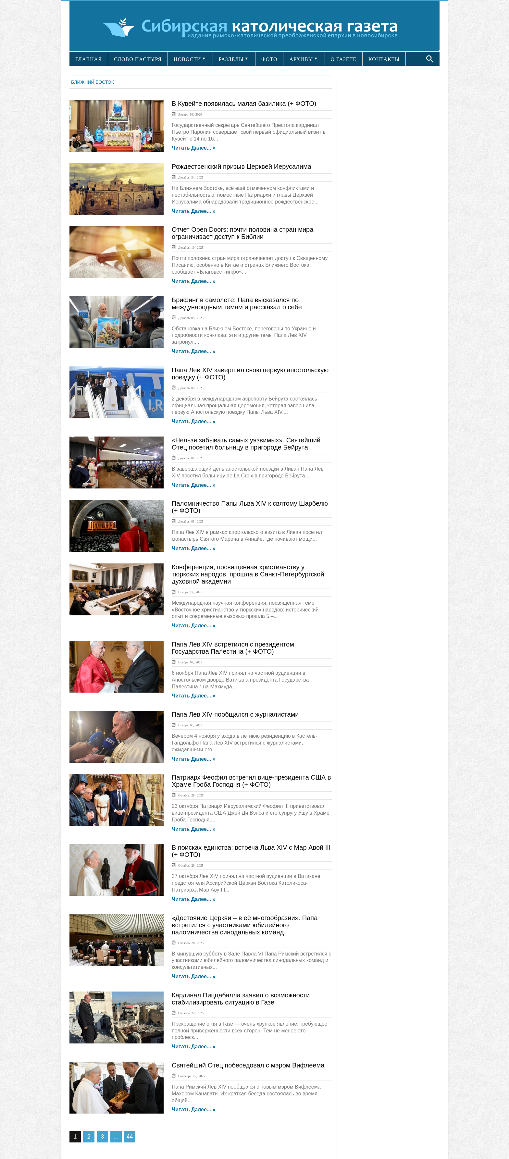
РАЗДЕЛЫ (231, 59)
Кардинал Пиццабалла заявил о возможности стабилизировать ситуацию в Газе (241, 999)
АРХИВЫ (301, 59)
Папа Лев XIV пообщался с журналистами (235, 714)
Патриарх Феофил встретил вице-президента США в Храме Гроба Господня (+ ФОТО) (251, 781)
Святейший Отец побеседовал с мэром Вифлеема (248, 1065)
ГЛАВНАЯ (88, 59)
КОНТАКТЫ (384, 59)
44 (130, 1136)
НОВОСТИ (187, 59)
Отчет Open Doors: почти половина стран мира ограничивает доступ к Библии (242, 233)
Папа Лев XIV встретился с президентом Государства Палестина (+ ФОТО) (233, 648)
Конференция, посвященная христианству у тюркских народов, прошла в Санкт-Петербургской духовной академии (248, 574)
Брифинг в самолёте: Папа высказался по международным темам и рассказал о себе (237, 303)
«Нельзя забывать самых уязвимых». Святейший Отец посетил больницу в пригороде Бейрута (246, 444)
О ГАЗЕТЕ (344, 59)
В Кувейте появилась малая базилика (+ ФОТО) (244, 103)
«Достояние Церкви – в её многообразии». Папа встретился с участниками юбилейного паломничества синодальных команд (244, 925)
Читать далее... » (194, 148)
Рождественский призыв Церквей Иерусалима (241, 166)
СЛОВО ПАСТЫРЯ (138, 59)
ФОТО (269, 59)
